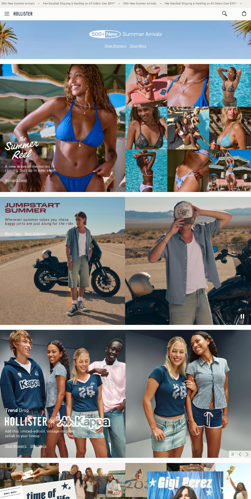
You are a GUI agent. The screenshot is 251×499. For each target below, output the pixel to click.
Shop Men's (138, 46)
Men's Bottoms (35, 233)
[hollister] (23, 13)
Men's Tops (13, 233)
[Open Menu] (5, 14)
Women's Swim (16, 180)
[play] (242, 316)
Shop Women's (115, 46)
